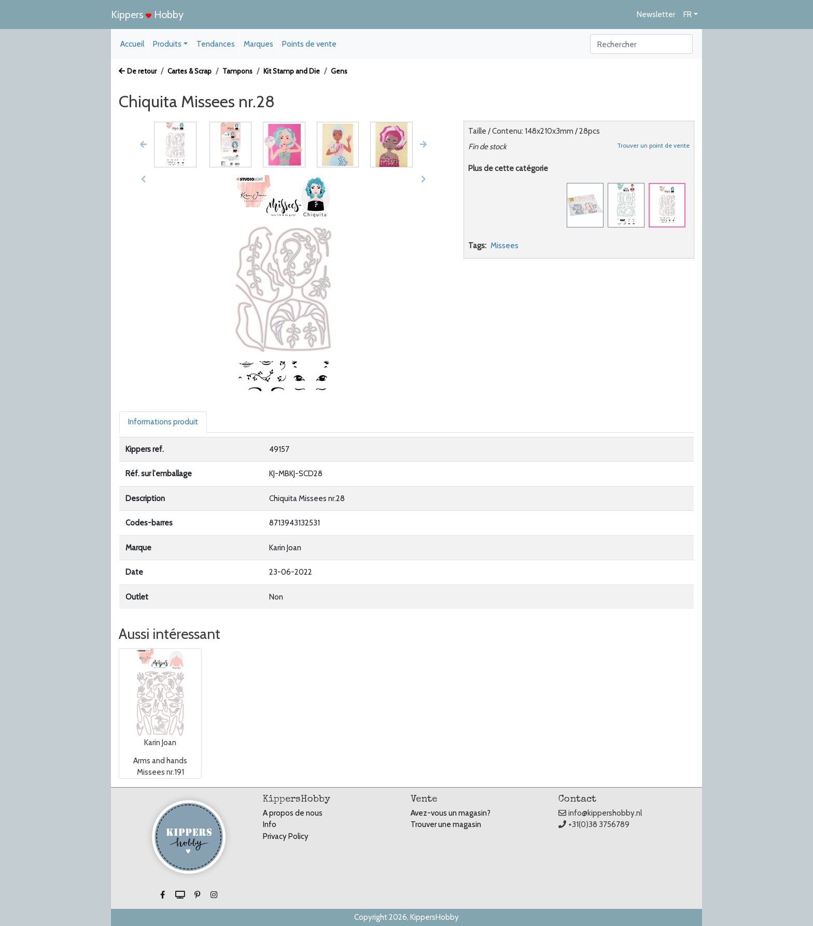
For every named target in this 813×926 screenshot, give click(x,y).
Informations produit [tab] (163, 421)
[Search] (641, 44)
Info (269, 824)
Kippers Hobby (147, 14)
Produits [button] (167, 44)
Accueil (132, 44)
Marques (258, 44)
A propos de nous (293, 813)
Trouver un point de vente (653, 145)
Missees (504, 245)
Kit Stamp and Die (291, 71)
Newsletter (656, 14)
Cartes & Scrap (189, 71)
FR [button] (687, 14)
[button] (143, 144)
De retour (138, 71)
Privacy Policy (286, 836)
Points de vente (309, 44)
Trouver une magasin (446, 824)
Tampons (237, 71)
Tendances (216, 44)
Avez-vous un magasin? (450, 813)
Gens (339, 71)
